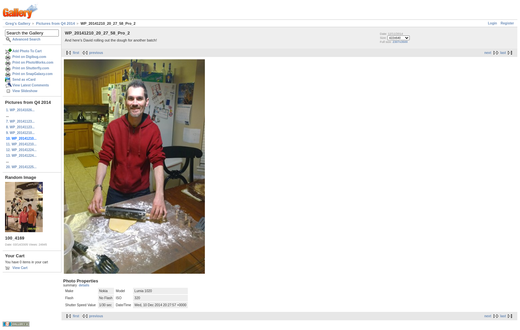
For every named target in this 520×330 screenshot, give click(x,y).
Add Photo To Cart (27, 51)
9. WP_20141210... (20, 133)
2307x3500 (400, 42)
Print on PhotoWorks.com (32, 62)
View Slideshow (24, 91)
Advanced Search (26, 39)
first (76, 53)
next (487, 53)
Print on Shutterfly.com (30, 68)
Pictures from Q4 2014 (55, 23)
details (84, 285)
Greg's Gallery (17, 23)
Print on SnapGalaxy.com (32, 74)
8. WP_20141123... (20, 127)
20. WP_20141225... (21, 167)
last (503, 53)
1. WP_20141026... (20, 110)
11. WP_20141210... (21, 144)
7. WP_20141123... (20, 121)
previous (96, 53)
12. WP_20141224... (21, 150)
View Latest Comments (30, 85)
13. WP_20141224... (21, 155)
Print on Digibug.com (29, 57)
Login (492, 23)
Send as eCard (23, 79)
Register (507, 23)
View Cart (19, 268)
